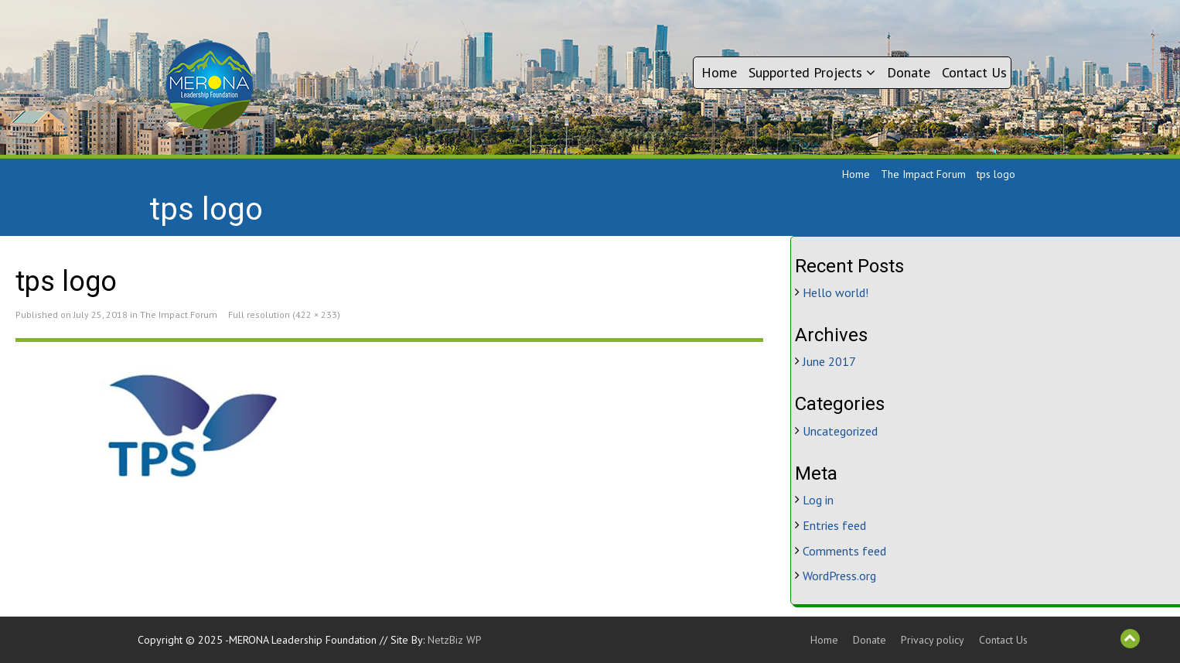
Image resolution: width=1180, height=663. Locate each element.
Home (719, 72)
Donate (908, 72)
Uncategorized (840, 431)
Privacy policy (932, 640)
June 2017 (829, 361)
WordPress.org (839, 575)
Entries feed (834, 525)
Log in (818, 500)
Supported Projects (812, 72)
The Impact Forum (923, 174)
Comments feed (844, 551)
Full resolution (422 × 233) (284, 314)
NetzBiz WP (455, 640)
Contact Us (974, 72)
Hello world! (835, 292)
